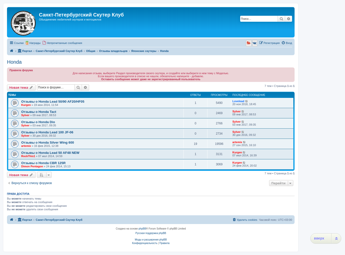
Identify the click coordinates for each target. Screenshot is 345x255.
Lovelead (238, 101)
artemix (26, 145)
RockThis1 (28, 156)
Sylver (25, 115)
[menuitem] (62, 43)
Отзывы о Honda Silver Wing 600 (47, 142)
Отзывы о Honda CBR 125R (43, 163)
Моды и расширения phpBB (151, 239)
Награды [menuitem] (35, 42)
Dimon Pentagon (32, 166)
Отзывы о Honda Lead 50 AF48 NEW (50, 153)
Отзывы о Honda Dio (38, 122)
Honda (14, 62)
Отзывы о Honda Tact (38, 112)
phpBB (142, 228)
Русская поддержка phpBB (150, 233)
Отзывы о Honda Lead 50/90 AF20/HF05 (52, 101)
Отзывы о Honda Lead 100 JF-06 (47, 132)
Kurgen (26, 104)
